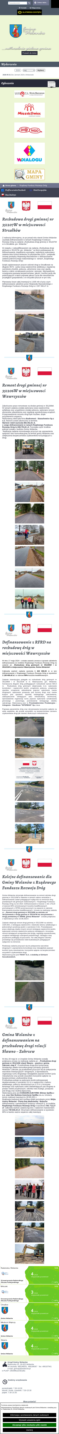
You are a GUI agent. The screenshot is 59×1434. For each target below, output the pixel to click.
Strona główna (10, 185)
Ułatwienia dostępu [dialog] (31, 12)
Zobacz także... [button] (42, 2)
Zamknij (29, 1430)
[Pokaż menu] (55, 4)
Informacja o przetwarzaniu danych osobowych (29, 1415)
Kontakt (23, 8)
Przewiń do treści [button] (29, 53)
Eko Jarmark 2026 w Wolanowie (18, 75)
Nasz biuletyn (10, 195)
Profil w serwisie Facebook (15, 190)
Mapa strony (36, 8)
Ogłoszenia (28, 84)
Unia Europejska (39, 190)
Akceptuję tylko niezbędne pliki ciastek (29, 1425)
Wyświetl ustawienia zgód (29, 1420)
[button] (29, 215)
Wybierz (40, 70)
